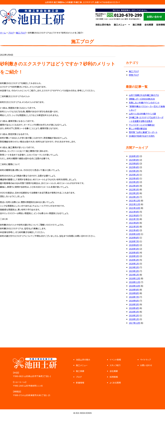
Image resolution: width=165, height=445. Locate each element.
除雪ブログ (134, 74)
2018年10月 (134, 285)
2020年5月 (134, 248)
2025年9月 (134, 159)
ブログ (79, 376)
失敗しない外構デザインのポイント (144, 102)
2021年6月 (134, 222)
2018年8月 (134, 293)
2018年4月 (134, 308)
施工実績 (137, 24)
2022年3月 (134, 189)
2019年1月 (134, 274)
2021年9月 (134, 211)
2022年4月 (134, 185)
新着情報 (80, 382)
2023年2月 (134, 182)
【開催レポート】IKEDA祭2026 (142, 98)
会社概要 (149, 24)
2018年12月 (134, 278)
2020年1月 (134, 263)
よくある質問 (115, 382)
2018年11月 (134, 282)
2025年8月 (134, 163)
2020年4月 (134, 252)
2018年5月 (134, 304)
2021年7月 (134, 219)
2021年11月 (134, 204)
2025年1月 (134, 174)
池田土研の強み (103, 24)
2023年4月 (134, 178)
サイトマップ (145, 359)
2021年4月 (134, 230)
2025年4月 (134, 167)
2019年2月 (134, 271)
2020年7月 (134, 241)
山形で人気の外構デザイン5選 (142, 113)
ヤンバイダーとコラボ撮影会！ (142, 124)
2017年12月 (134, 322)
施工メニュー (120, 24)
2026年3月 (134, 156)
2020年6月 (134, 245)
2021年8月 (134, 215)
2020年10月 (134, 233)
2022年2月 (134, 193)
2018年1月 (134, 319)
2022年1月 (134, 196)
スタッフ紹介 (115, 365)
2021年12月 (134, 200)
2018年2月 (134, 315)
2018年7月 (134, 296)
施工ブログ (134, 71)
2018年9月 (134, 289)
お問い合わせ (154, 17)
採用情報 (160, 24)
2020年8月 (134, 237)
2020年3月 (134, 256)
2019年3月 (134, 267)
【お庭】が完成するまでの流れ (142, 135)
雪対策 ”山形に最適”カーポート (143, 132)
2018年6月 (134, 300)
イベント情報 (115, 359)
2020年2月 (134, 259)
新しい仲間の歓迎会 (138, 128)
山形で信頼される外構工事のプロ (144, 95)
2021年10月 (134, 208)
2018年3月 (134, 311)
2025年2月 (134, 170)
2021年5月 (134, 226)
